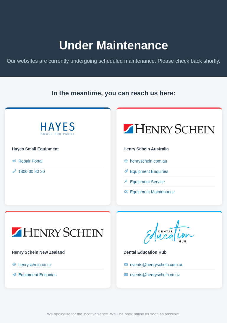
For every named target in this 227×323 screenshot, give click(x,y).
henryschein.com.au (145, 161)
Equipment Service (144, 181)
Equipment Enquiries (146, 171)
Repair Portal (27, 161)
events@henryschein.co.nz (152, 274)
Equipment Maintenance (149, 192)
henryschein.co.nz (32, 264)
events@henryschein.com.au (154, 264)
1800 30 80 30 (28, 171)
